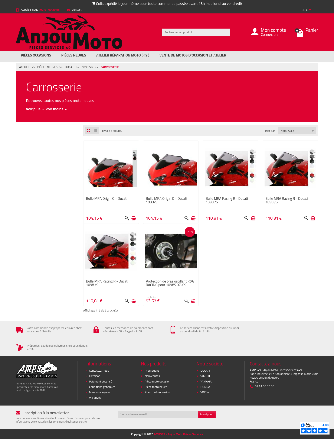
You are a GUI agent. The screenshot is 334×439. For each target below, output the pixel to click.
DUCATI (205, 370)
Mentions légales (99, 392)
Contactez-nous (99, 370)
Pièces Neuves (73, 55)
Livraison (94, 375)
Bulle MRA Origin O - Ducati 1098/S (166, 200)
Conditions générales (102, 386)
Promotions (152, 370)
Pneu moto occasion (157, 392)
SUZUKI (205, 375)
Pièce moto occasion (157, 381)
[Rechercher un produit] (196, 32)
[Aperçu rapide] (127, 218)
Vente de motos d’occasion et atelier (193, 55)
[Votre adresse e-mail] (158, 413)
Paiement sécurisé (100, 381)
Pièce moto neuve (156, 386)
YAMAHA (206, 381)
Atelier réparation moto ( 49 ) (122, 55)
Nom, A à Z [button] (287, 130)
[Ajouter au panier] (133, 218)
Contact (74, 9)
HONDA (205, 386)
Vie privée (95, 397)
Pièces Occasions (36, 55)
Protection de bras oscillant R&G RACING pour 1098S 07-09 (170, 283)
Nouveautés (152, 375)
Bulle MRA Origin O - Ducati (106, 198)
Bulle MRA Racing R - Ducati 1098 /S (227, 200)
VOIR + (204, 392)
